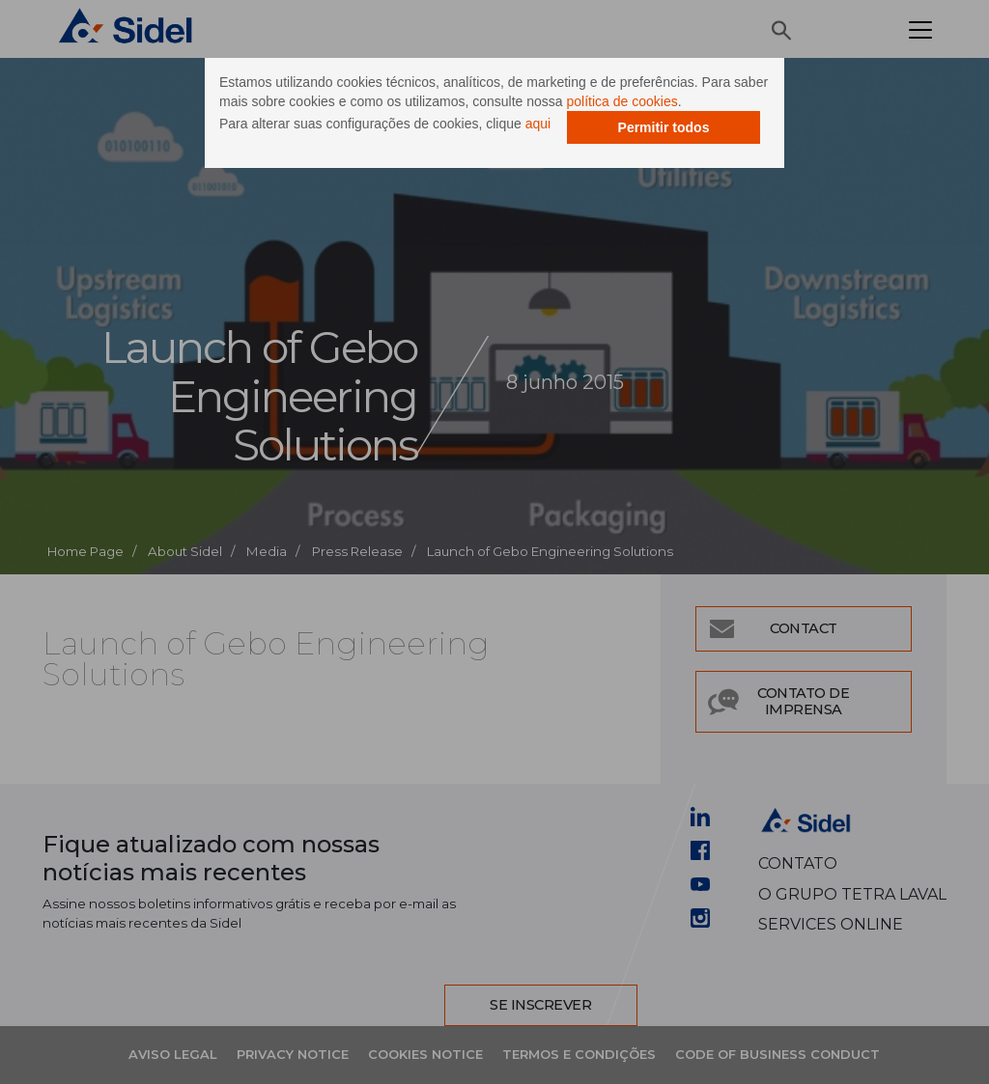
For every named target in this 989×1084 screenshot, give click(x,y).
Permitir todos (664, 127)
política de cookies (622, 101)
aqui (538, 123)
